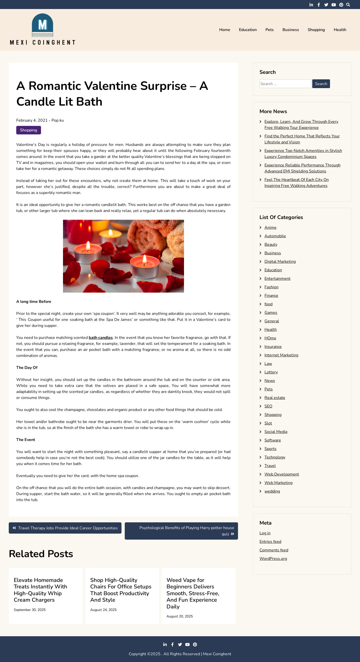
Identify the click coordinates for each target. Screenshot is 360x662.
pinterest (341, 4)
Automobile (275, 236)
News (269, 380)
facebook (318, 4)
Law (268, 363)
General (271, 321)
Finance (271, 295)
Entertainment (277, 278)
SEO (268, 406)
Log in (265, 533)
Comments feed (274, 550)
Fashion (271, 287)
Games (270, 312)
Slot (268, 423)
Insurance (273, 346)
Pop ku (58, 120)
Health (340, 30)
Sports (270, 449)
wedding (272, 491)
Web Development (281, 474)
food (268, 304)
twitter (326, 4)
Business (290, 30)
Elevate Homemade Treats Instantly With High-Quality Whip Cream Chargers (40, 590)
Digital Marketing (280, 261)
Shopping (316, 30)
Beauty (270, 244)
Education (248, 30)
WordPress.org (273, 558)
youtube (333, 4)
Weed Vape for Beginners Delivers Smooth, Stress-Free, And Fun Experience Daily (192, 593)
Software (272, 440)
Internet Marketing (281, 355)
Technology (274, 457)
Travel (270, 466)
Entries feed (270, 541)
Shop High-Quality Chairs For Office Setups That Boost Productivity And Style (121, 590)
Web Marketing (278, 483)
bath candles (101, 337)
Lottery (271, 372)
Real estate (274, 397)
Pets (270, 30)
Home (224, 30)
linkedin (311, 4)
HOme (270, 338)
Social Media (275, 431)
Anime (270, 227)
